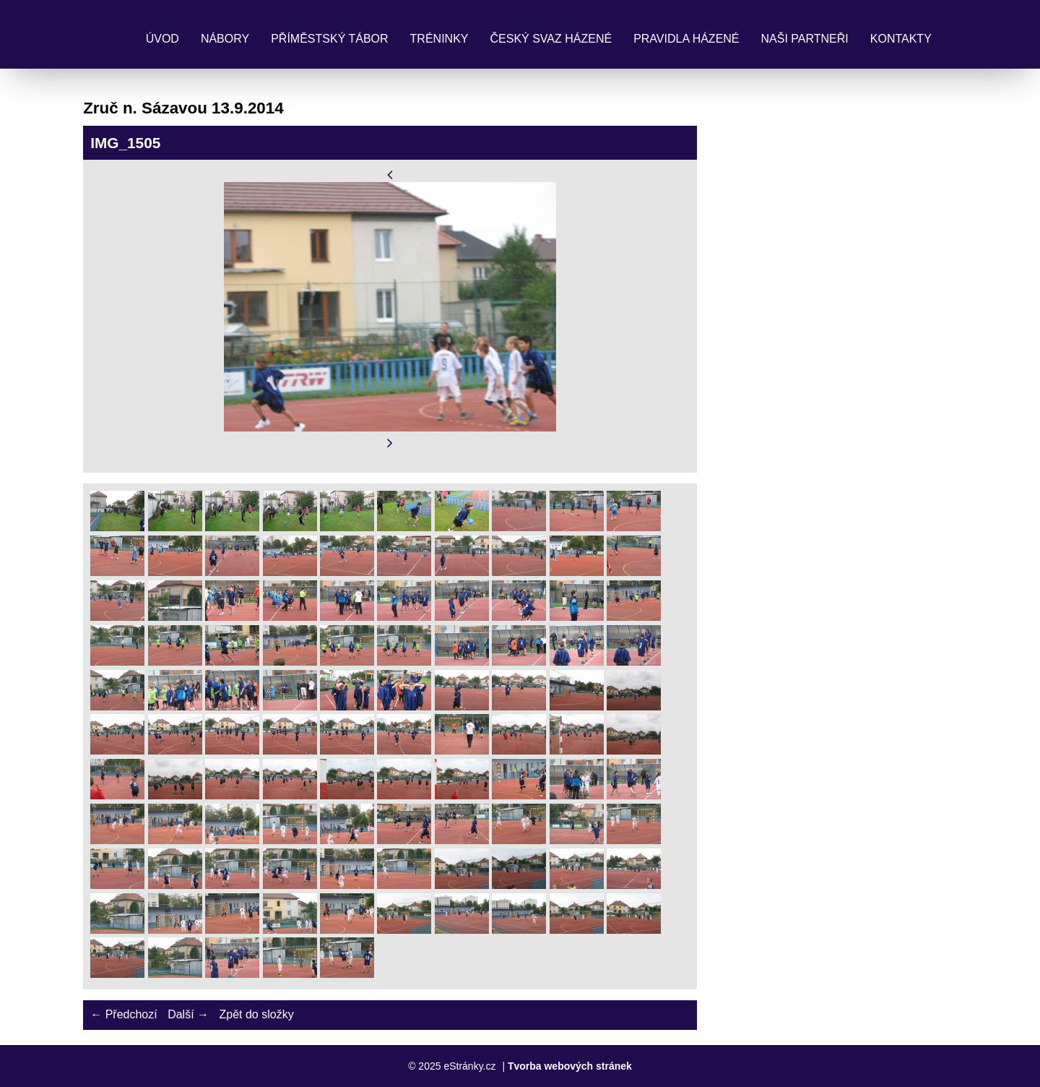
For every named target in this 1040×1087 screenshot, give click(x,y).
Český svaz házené (551, 39)
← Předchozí (123, 1014)
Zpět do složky (256, 1014)
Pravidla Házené (686, 39)
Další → (188, 1014)
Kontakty (901, 39)
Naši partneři (805, 39)
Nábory (225, 39)
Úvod (162, 39)
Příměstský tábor (329, 39)
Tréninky (439, 39)
